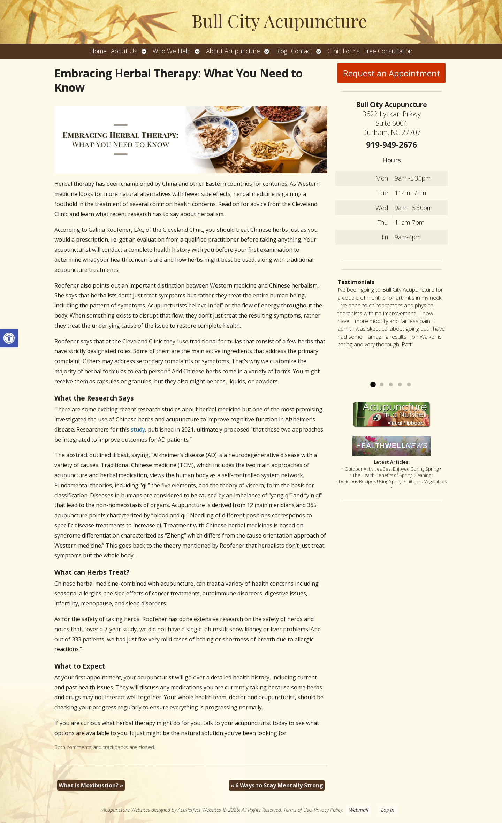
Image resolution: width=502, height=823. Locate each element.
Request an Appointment (391, 73)
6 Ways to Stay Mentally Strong (276, 785)
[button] (9, 338)
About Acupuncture (233, 51)
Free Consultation (388, 51)
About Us (124, 51)
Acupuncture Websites (126, 810)
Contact (301, 51)
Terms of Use (297, 810)
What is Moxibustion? (91, 785)
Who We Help (172, 51)
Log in (387, 810)
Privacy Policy (328, 810)
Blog (281, 51)
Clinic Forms (343, 51)
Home (98, 51)
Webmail (358, 810)
